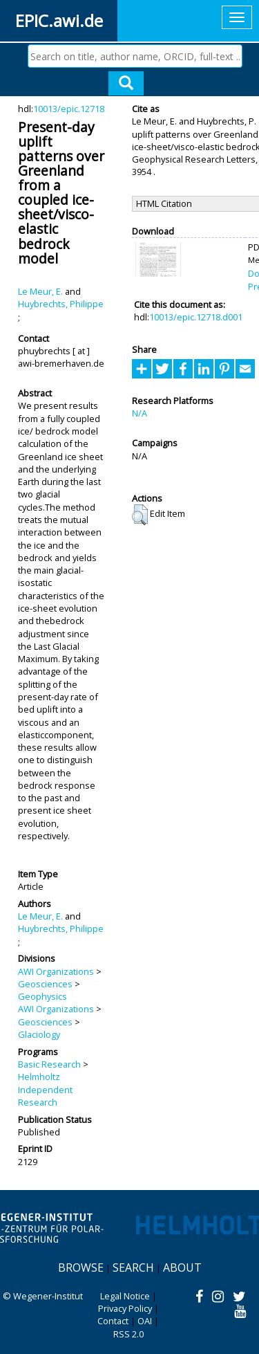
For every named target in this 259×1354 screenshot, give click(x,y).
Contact (112, 1321)
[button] (140, 514)
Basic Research (49, 1064)
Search (133, 1267)
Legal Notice (125, 1296)
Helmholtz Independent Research (45, 1089)
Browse (81, 1267)
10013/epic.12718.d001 (195, 317)
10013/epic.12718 (68, 108)
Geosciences (45, 984)
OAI (144, 1321)
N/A (139, 413)
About (182, 1267)
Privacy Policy (125, 1308)
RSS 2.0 (128, 1334)
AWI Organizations (56, 971)
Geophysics (42, 996)
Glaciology (39, 1034)
